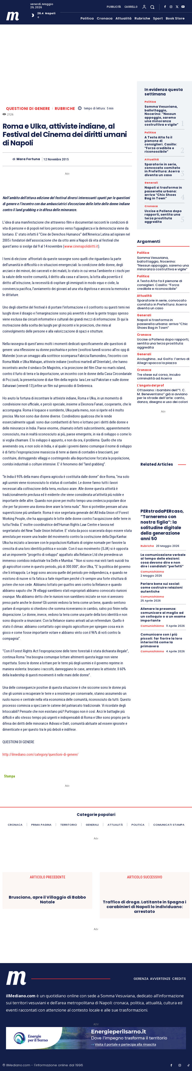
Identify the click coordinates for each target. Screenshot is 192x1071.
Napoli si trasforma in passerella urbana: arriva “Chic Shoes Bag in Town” (163, 192)
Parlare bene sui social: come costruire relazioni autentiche (161, 587)
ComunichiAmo (152, 571)
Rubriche (65, 108)
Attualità (151, 159)
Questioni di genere (28, 108)
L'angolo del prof (150, 385)
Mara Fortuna (28, 159)
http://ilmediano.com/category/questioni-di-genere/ (40, 754)
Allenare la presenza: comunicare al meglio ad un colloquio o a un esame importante (163, 614)
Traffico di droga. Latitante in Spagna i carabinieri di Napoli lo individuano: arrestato (144, 907)
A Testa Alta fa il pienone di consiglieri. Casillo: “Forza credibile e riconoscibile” (160, 144)
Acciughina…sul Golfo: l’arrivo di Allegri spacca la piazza (163, 360)
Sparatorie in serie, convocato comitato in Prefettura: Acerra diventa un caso (162, 169)
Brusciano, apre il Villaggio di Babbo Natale (47, 899)
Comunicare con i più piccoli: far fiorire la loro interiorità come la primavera (161, 640)
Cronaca (150, 206)
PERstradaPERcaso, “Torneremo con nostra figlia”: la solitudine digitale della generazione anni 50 (162, 524)
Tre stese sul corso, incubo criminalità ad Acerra (158, 376)
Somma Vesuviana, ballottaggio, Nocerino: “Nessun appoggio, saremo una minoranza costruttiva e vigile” (161, 115)
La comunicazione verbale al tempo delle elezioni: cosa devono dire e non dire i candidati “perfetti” (163, 560)
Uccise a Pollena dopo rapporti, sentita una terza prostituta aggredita (163, 216)
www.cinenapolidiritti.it (81, 246)
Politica (150, 102)
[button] (152, 6)
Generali (150, 183)
